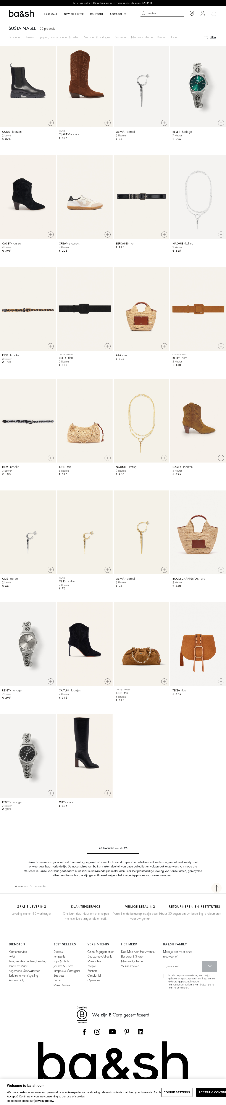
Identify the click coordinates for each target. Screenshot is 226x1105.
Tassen (30, 37)
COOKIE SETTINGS (177, 1092)
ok (210, 966)
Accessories (21, 886)
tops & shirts (61, 961)
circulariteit (94, 975)
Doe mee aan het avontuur (138, 951)
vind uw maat (18, 965)
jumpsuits (59, 956)
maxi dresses (61, 985)
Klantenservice (18, 951)
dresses (58, 951)
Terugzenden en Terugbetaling (28, 961)
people (91, 965)
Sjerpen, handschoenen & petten (59, 37)
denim (57, 980)
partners (92, 970)
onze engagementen (100, 951)
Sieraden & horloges (97, 37)
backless (58, 975)
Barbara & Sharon (132, 956)
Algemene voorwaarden (24, 970)
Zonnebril (120, 37)
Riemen (161, 37)
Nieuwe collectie (142, 37)
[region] (113, 1092)
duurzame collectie (99, 956)
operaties (93, 980)
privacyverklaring (188, 975)
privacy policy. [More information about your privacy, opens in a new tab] (44, 1100)
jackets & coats (63, 965)
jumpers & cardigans (66, 970)
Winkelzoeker (130, 965)
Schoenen (15, 37)
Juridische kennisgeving (23, 975)
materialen (94, 961)
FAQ (12, 956)
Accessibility (16, 980)
